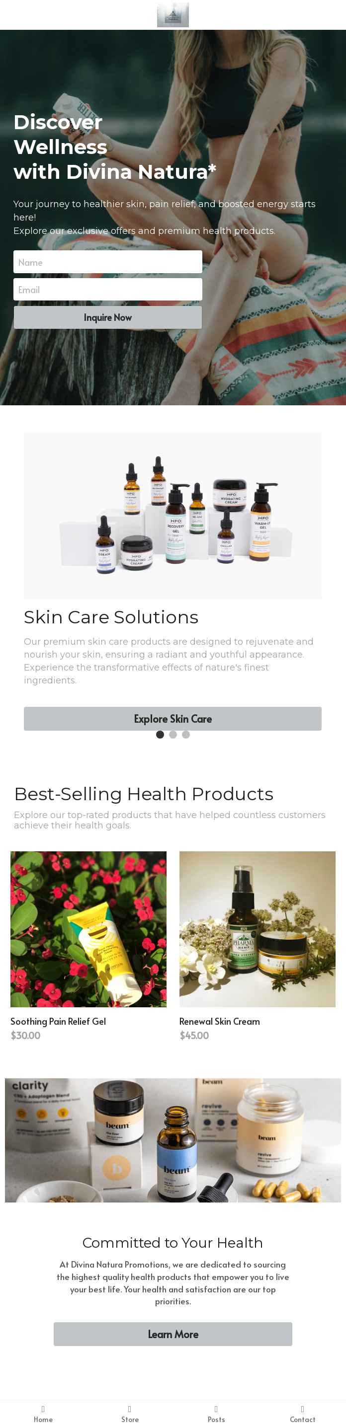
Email (29, 289)
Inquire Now (108, 317)
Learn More (173, 1334)
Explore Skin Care (173, 719)
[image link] (173, 14)
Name (30, 261)
